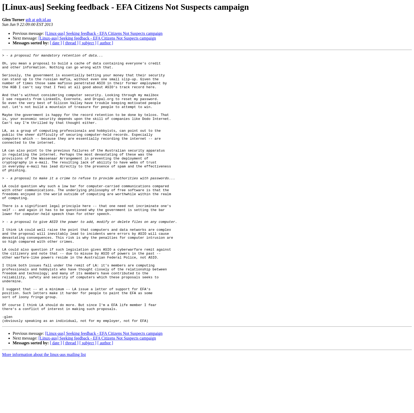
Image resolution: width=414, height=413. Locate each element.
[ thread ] (70, 43)
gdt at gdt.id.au (38, 19)
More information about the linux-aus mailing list (44, 408)
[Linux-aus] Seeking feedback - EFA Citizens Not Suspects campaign (104, 33)
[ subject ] (87, 43)
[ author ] (105, 43)
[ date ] (56, 43)
